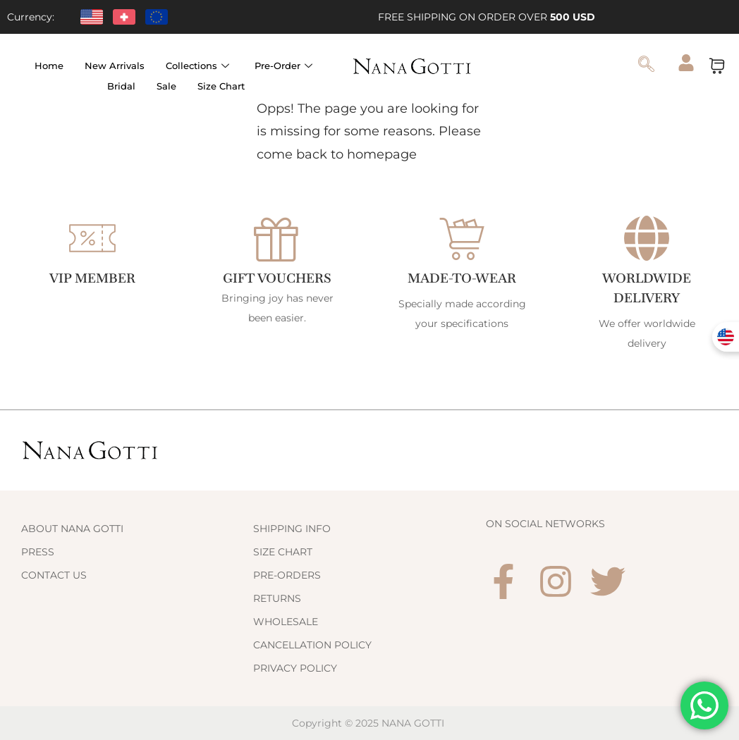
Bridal (121, 86)
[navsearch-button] (646, 65)
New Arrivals (115, 65)
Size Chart (221, 86)
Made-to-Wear (462, 278)
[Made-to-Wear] (462, 238)
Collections (197, 65)
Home (49, 65)
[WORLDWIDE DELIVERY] (646, 238)
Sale (166, 86)
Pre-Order (283, 65)
